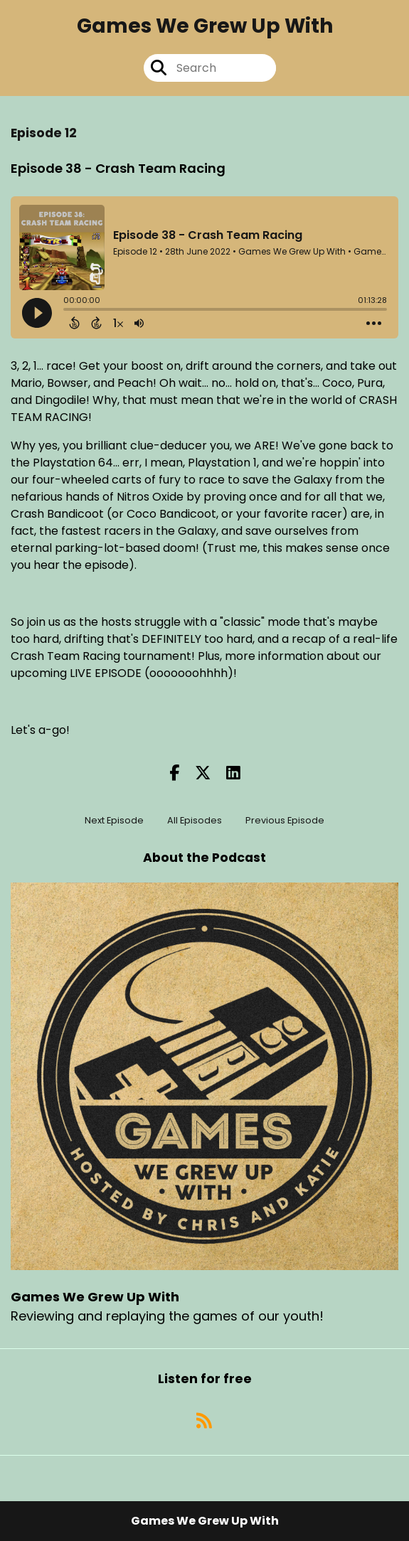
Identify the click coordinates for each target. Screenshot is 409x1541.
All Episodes (194, 820)
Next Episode (114, 820)
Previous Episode (284, 820)
